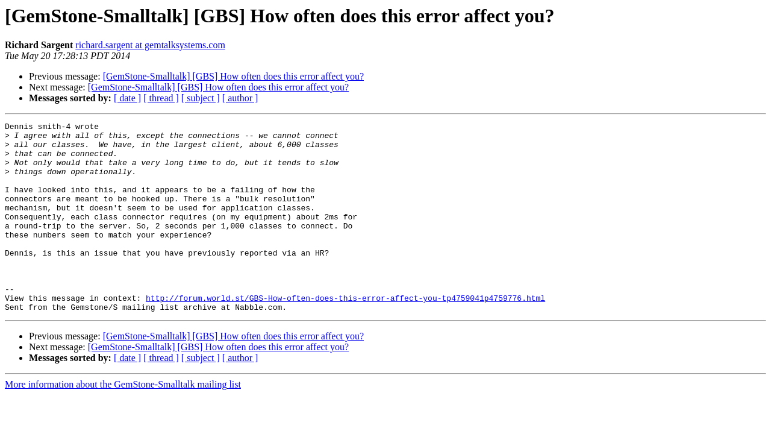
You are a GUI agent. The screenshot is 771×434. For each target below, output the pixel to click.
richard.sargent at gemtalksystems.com (150, 45)
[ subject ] (200, 98)
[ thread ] (161, 98)
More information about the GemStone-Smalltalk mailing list (123, 422)
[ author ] (240, 98)
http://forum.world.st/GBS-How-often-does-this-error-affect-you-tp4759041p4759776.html (345, 334)
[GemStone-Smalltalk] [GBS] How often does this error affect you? (233, 76)
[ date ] (127, 98)
